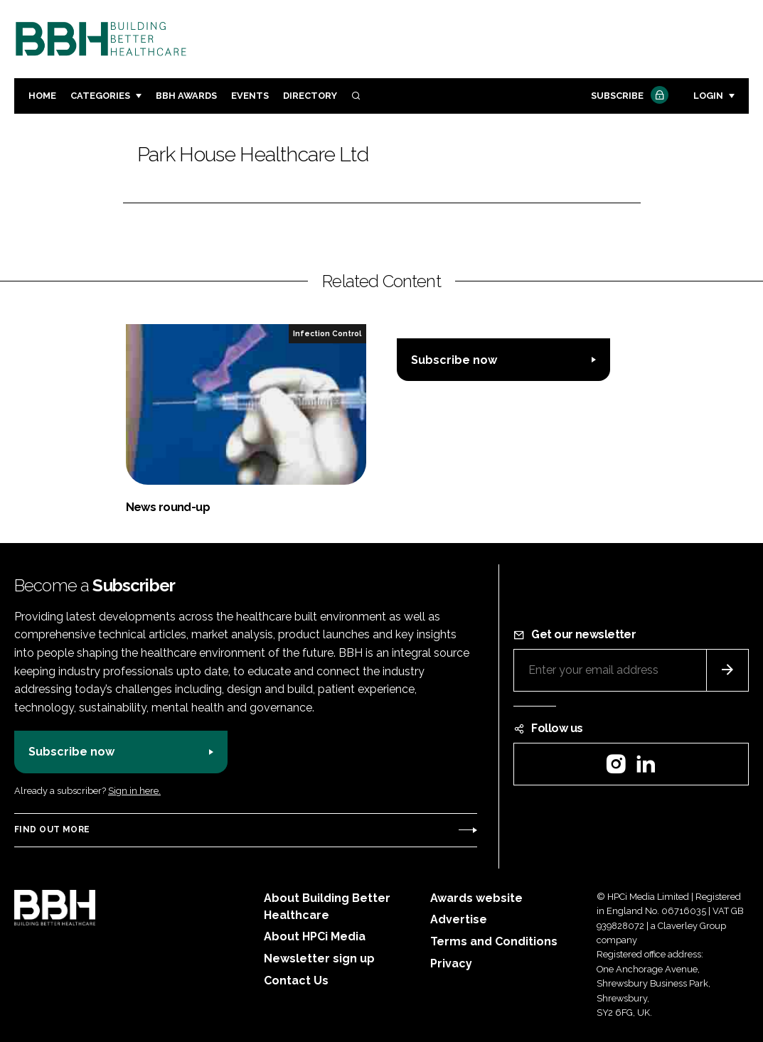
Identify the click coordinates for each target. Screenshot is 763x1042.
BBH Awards (186, 95)
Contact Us (296, 980)
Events (250, 95)
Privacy (451, 963)
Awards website (476, 898)
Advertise (458, 919)
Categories (100, 95)
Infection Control (327, 333)
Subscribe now (454, 360)
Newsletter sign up (319, 958)
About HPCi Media (315, 936)
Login (708, 95)
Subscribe (628, 96)
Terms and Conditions (493, 941)
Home (42, 95)
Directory (310, 95)
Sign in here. (134, 790)
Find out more (52, 829)
